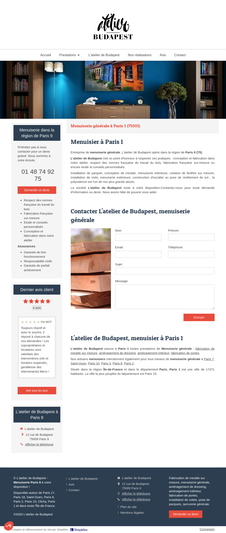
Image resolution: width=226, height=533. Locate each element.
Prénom (173, 230)
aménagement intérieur (153, 353)
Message (121, 281)
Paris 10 (94, 363)
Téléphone (175, 247)
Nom (118, 230)
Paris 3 (106, 363)
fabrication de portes (185, 353)
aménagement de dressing (117, 353)
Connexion (207, 529)
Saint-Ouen (78, 363)
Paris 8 (117, 363)
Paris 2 (129, 363)
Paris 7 (209, 359)
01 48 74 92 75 (38, 175)
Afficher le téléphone (39, 444)
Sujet (118, 264)
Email (119, 247)
